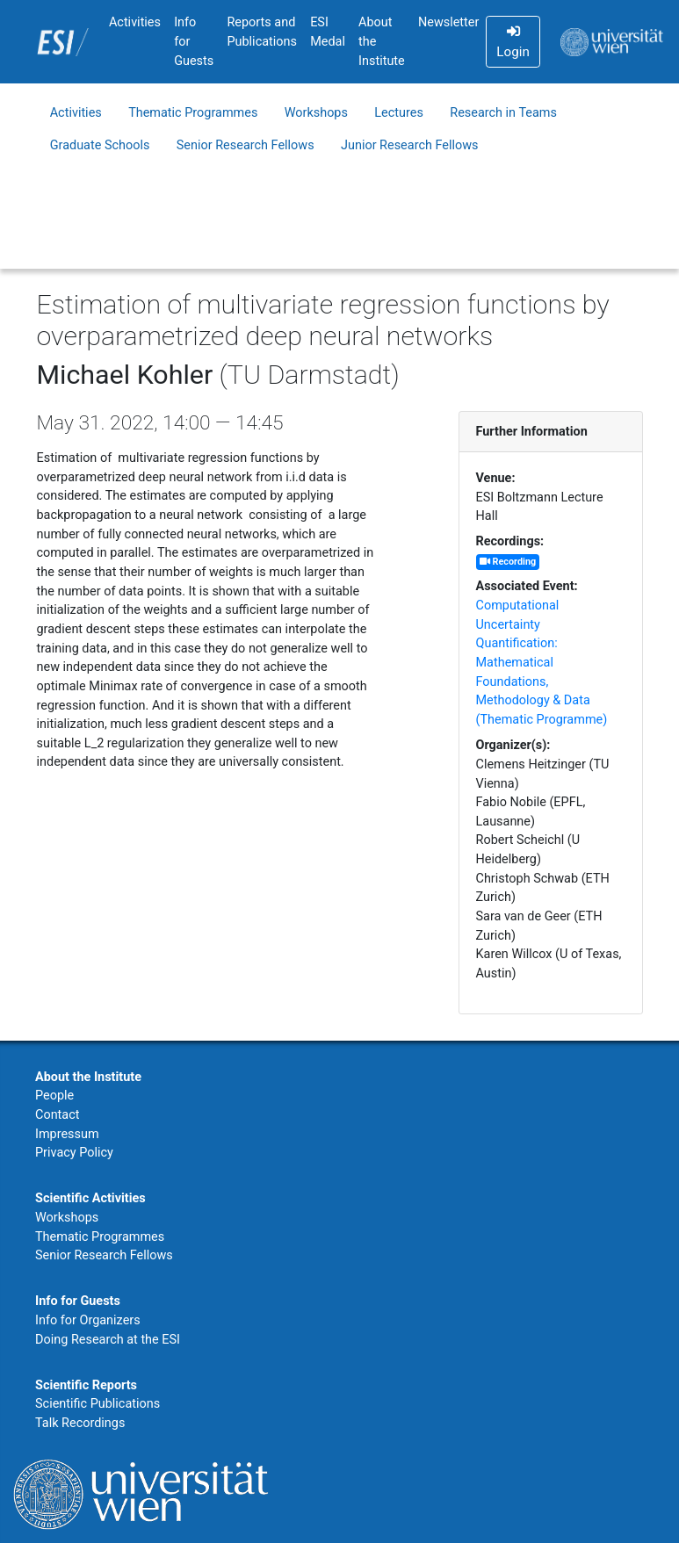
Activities (135, 22)
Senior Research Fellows (245, 145)
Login (512, 42)
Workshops (316, 112)
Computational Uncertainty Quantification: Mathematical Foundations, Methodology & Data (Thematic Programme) (542, 662)
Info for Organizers (88, 1320)
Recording (508, 561)
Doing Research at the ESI (107, 1339)
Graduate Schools (100, 145)
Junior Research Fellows (410, 145)
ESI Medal (327, 32)
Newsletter (448, 22)
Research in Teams (503, 112)
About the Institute (381, 41)
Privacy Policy (74, 1152)
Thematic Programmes (192, 112)
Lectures (398, 112)
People (54, 1095)
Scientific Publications (97, 1403)
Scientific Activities (90, 1198)
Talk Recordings (80, 1423)
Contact (57, 1114)
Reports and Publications (262, 32)
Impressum (67, 1134)
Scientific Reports (86, 1385)
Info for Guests (193, 41)
